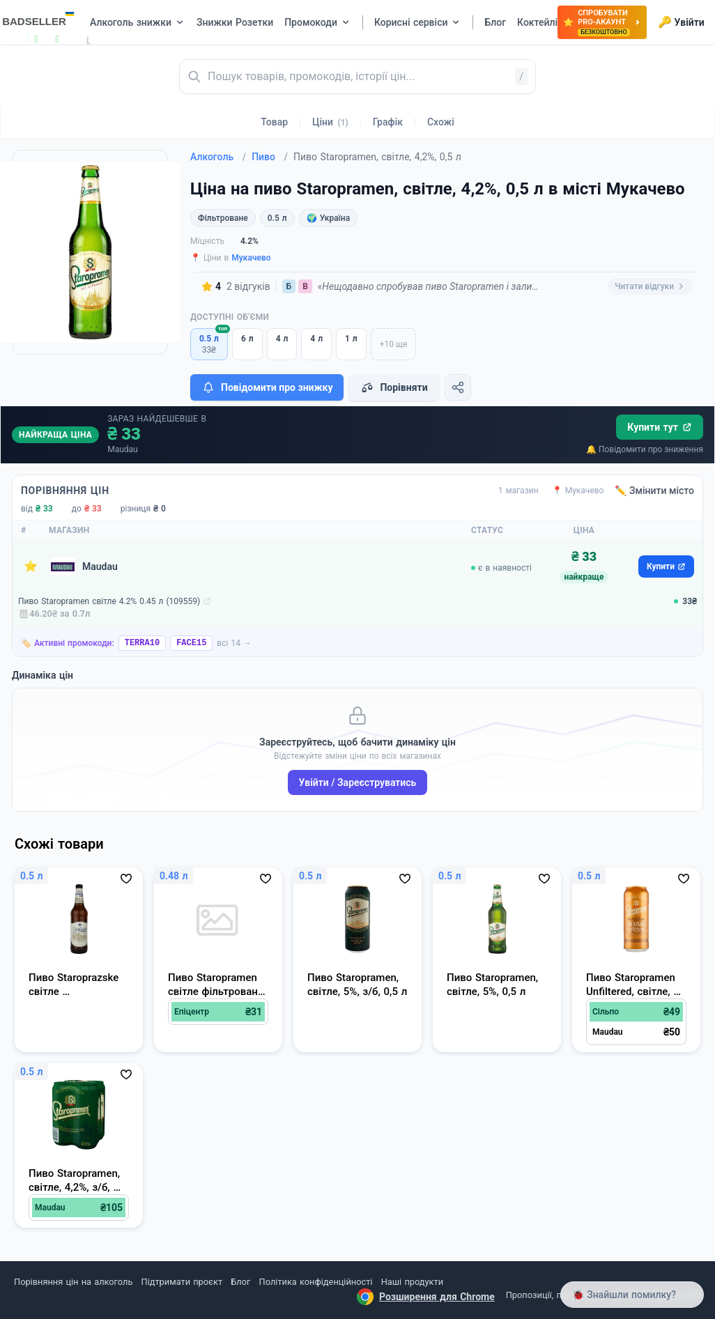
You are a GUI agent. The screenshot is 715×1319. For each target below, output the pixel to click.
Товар (274, 122)
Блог (240, 1281)
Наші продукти (412, 1281)
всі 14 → (234, 643)
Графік (388, 122)
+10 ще (394, 344)
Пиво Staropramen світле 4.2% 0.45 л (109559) (109, 601)
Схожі (440, 122)
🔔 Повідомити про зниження (644, 449)
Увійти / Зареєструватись (358, 782)
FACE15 (191, 643)
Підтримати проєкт (181, 1281)
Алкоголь (218, 156)
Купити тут (659, 427)
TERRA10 (142, 643)
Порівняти (393, 387)
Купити (666, 566)
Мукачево (250, 258)
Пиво (270, 156)
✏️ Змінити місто (654, 490)
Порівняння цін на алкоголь (73, 1281)
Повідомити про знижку (266, 387)
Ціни (330, 122)
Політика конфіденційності (316, 1281)
